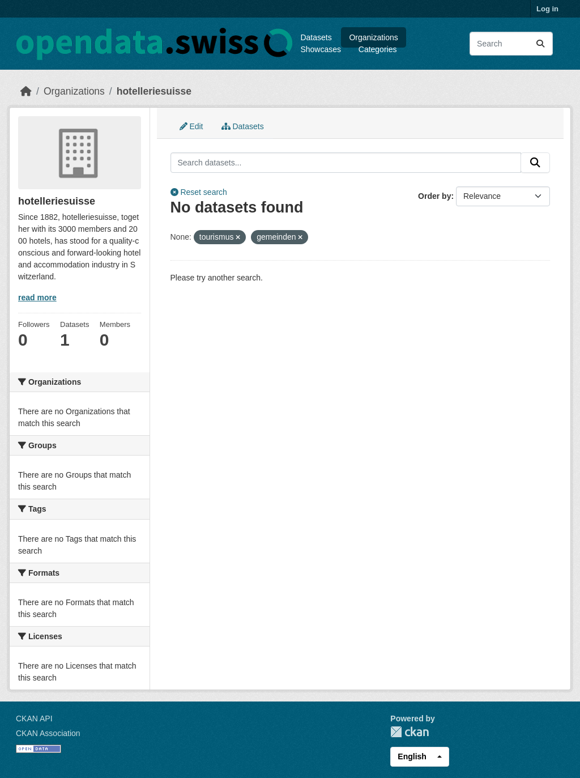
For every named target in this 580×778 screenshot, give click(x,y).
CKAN (409, 732)
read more (37, 297)
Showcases (320, 49)
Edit (191, 126)
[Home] (26, 91)
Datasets (315, 37)
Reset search (198, 192)
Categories (378, 49)
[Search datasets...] (511, 44)
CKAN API (34, 718)
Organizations (373, 37)
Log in (547, 9)
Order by (434, 196)
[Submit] (540, 44)
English (412, 756)
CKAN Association (48, 733)
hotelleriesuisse (154, 91)
